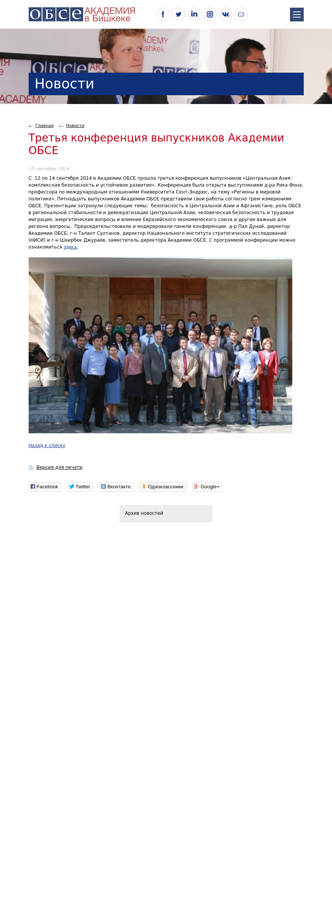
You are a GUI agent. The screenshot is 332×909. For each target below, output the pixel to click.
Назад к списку (47, 445)
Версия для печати (60, 467)
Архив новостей (144, 513)
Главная (45, 125)
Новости (75, 125)
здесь (71, 247)
